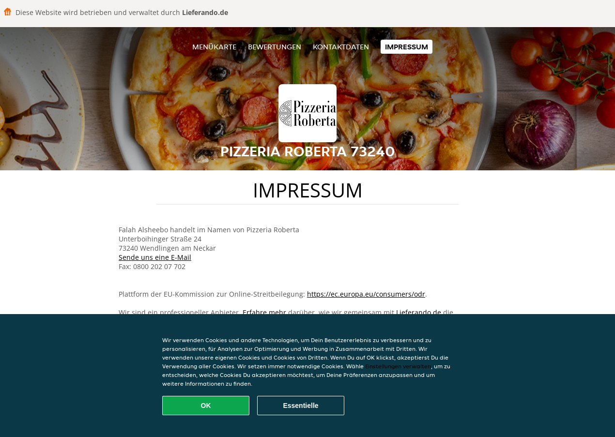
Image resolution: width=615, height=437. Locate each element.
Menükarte (214, 47)
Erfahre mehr (264, 312)
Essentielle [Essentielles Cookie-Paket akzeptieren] (300, 405)
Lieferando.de (418, 312)
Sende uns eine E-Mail (155, 257)
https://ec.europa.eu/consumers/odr (366, 294)
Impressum (406, 47)
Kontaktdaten (341, 47)
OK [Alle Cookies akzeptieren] (206, 405)
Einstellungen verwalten (398, 366)
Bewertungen (274, 47)
